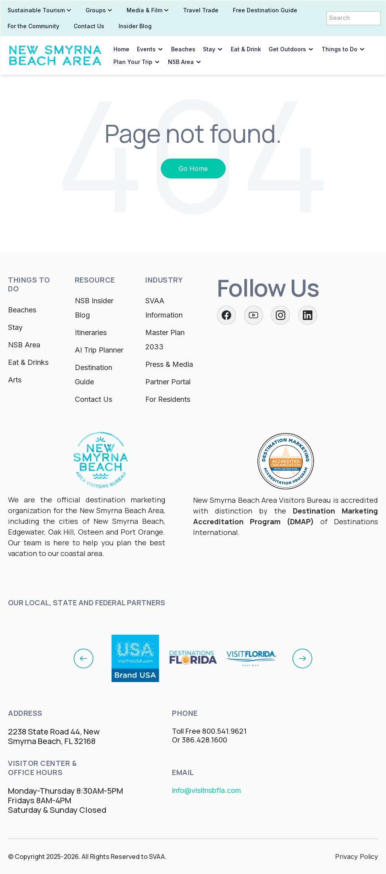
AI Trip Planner (99, 350)
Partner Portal (168, 382)
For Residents (167, 399)
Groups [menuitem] (95, 9)
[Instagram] (280, 315)
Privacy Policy (356, 856)
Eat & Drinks (28, 362)
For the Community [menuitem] (33, 25)
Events (145, 48)
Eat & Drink (245, 48)
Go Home (193, 168)
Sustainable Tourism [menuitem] (35, 9)
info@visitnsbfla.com (206, 790)
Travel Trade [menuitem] (200, 9)
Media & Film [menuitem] (144, 9)
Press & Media (169, 364)
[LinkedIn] (307, 315)
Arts (14, 380)
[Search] (354, 18)
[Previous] (84, 658)
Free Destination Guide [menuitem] (264, 9)
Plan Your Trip (132, 61)
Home (121, 48)
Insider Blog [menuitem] (134, 25)
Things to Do (339, 48)
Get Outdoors (287, 48)
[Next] (302, 658)
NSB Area (180, 61)
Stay (209, 48)
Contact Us (93, 399)
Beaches (183, 48)
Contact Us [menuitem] (88, 25)
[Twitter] (253, 315)
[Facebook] (226, 315)
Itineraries (91, 332)
